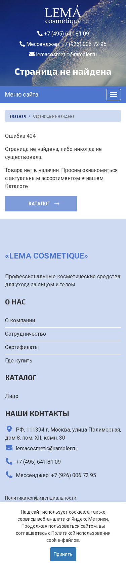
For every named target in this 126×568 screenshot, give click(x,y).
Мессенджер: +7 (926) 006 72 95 (63, 44)
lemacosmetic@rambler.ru (63, 54)
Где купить (18, 360)
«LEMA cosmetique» (46, 255)
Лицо (11, 396)
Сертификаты (22, 347)
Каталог (44, 203)
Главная (18, 116)
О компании (20, 320)
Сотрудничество (25, 334)
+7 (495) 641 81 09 (63, 34)
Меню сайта (21, 94)
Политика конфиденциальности (40, 498)
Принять (63, 554)
